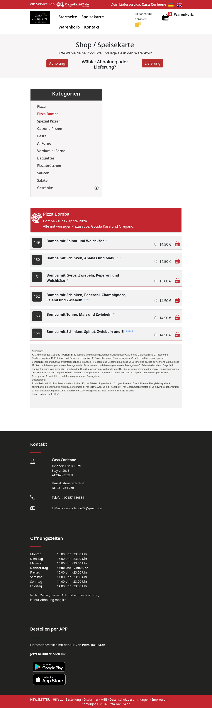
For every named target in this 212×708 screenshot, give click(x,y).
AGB (104, 699)
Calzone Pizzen (49, 128)
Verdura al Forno (51, 150)
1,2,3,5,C (87, 299)
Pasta (42, 136)
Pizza (41, 106)
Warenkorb (69, 27)
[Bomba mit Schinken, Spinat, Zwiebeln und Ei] (155, 335)
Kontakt (91, 27)
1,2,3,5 (118, 257)
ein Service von (59, 4)
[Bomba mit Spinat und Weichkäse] (155, 244)
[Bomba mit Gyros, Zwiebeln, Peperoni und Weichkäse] (155, 281)
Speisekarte (92, 16)
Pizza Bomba (48, 113)
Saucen (43, 173)
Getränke (45, 187)
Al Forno (44, 143)
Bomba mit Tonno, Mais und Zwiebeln (81, 314)
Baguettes (46, 158)
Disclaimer (90, 699)
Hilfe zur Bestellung (67, 699)
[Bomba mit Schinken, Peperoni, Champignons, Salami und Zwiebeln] (155, 300)
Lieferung (152, 63)
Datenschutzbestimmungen (130, 699)
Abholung (57, 63)
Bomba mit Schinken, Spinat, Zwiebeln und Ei (90, 331)
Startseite (68, 16)
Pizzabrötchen (49, 165)
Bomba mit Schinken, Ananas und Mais (84, 258)
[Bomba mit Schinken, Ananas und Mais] (155, 261)
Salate (42, 180)
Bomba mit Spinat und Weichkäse (77, 240)
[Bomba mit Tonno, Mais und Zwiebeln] (155, 317)
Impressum (160, 699)
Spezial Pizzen (49, 121)
